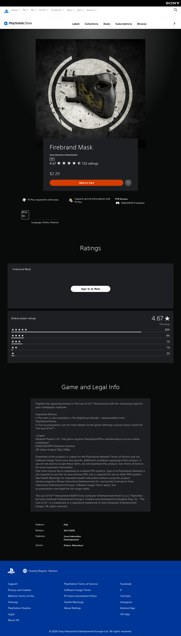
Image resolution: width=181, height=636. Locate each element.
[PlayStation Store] (19, 20)
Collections (72, 20)
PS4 (32, 10)
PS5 (24, 10)
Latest (56, 20)
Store (79, 10)
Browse (122, 20)
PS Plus (42, 10)
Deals (87, 20)
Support (90, 10)
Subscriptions (104, 20)
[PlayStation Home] (6, 10)
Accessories (56, 10)
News (69, 10)
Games (14, 10)
